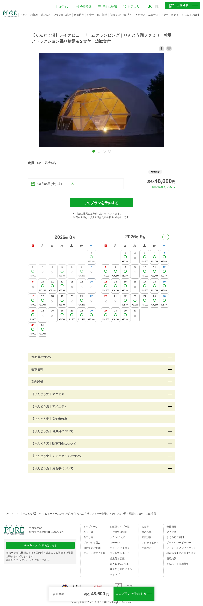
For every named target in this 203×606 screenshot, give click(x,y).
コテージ (115, 542)
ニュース (153, 14)
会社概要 (171, 526)
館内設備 (102, 14)
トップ (23, 14)
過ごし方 (46, 14)
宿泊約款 (171, 558)
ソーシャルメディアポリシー (182, 547)
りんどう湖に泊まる (121, 569)
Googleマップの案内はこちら (40, 545)
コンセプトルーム (120, 553)
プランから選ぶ (62, 14)
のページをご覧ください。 (28, 560)
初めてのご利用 (92, 547)
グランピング (117, 537)
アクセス (140, 14)
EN (157, 6)
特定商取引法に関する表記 (181, 553)
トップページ (90, 526)
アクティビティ (169, 14)
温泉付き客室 (117, 558)
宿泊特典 (79, 14)
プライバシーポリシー (178, 542)
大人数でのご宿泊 (120, 563)
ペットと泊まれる (120, 547)
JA (150, 6)
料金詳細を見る (162, 186)
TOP (7, 513)
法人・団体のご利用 (94, 553)
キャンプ (115, 574)
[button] (93, 151)
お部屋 (34, 14)
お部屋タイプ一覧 (120, 526)
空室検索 (146, 547)
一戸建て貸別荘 (118, 532)
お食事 (90, 14)
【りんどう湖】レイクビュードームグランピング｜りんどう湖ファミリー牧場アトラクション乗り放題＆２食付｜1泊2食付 (88, 513)
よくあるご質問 (190, 14)
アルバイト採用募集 (177, 563)
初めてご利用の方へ (121, 14)
